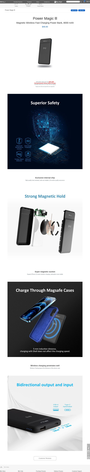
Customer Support (77, 471)
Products (29, 1)
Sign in (88, 1)
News (37, 1)
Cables (16, 6)
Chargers (28, 6)
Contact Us (47, 1)
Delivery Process (58, 471)
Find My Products (18, 1)
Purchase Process (41, 471)
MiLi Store (2, 471)
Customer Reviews (45, 458)
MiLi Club (20, 471)
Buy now (82, 10)
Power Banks (40, 6)
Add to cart (74, 10)
